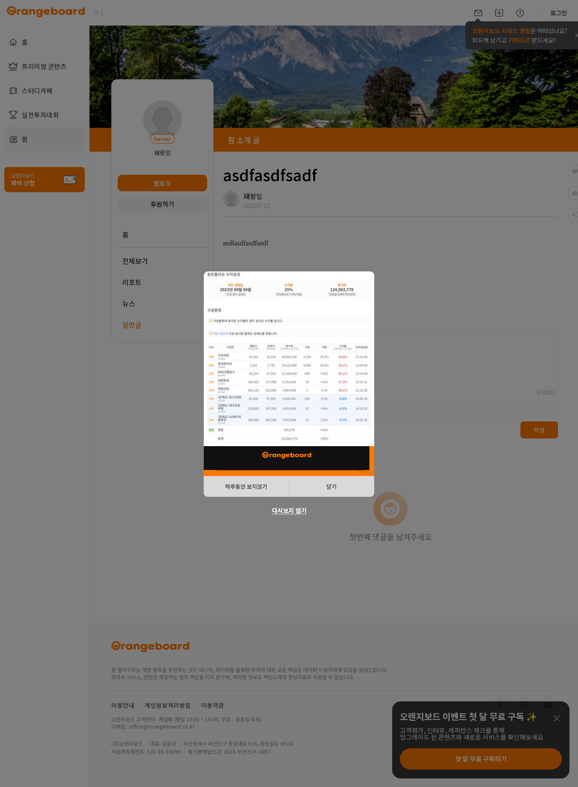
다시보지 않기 (289, 510)
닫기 (332, 486)
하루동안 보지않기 (246, 486)
